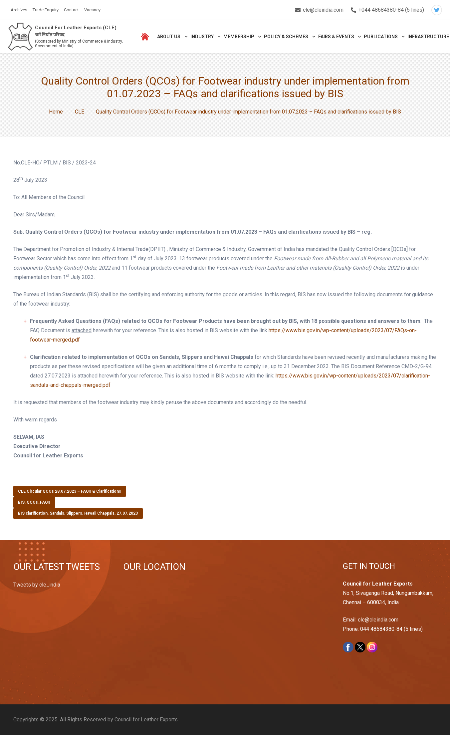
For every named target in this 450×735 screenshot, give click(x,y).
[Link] (20, 37)
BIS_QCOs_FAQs (34, 502)
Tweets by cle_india (36, 585)
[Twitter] (436, 10)
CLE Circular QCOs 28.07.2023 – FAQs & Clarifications (69, 491)
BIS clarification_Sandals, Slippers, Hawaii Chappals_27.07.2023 (78, 513)
